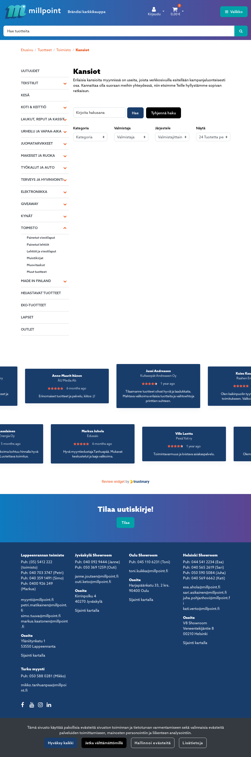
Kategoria (81, 128)
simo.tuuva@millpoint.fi (41, 616)
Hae (135, 113)
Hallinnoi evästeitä (153, 743)
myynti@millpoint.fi (37, 599)
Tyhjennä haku (163, 113)
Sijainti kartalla (33, 655)
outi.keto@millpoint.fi (93, 581)
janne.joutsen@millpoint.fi (96, 576)
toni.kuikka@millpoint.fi (148, 571)
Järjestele (163, 128)
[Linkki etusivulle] (33, 11)
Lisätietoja (193, 743)
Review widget (113, 481)
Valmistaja (122, 128)
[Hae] (119, 31)
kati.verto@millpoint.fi (201, 608)
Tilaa (126, 522)
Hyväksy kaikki (60, 743)
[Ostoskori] (175, 12)
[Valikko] (234, 11)
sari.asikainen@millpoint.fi (205, 592)
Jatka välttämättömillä (104, 743)
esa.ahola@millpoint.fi (201, 587)
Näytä (200, 128)
